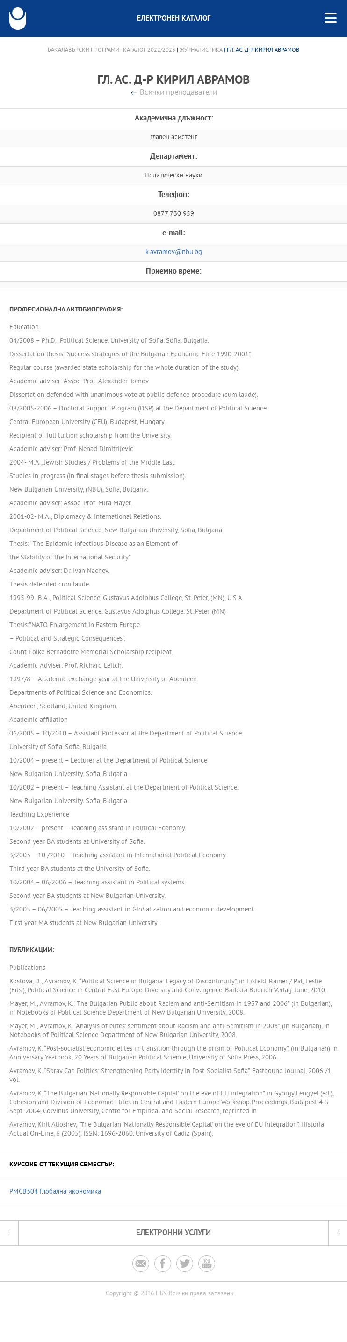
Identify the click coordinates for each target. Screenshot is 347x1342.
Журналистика (201, 50)
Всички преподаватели (178, 93)
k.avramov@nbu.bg (173, 252)
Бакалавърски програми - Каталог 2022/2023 (111, 50)
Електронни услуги (173, 1233)
